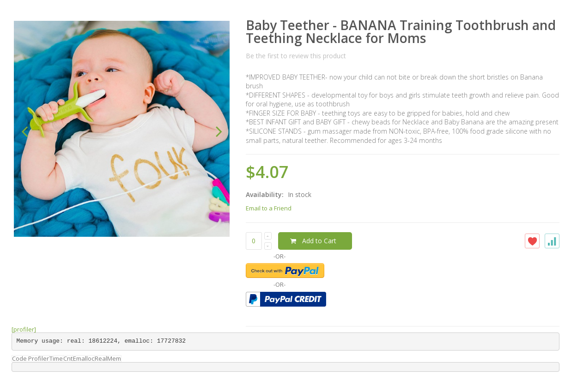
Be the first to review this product (296, 55)
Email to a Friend (269, 208)
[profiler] (24, 329)
